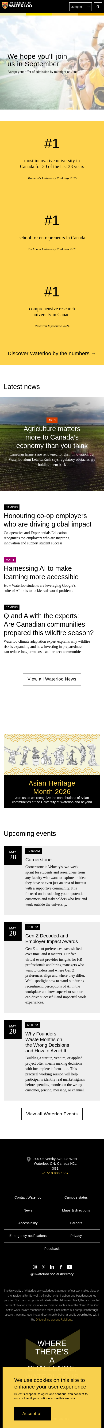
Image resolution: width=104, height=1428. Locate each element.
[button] (80, 7)
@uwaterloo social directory (51, 1274)
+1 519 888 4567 (55, 1173)
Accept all (32, 1413)
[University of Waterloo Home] (17, 6)
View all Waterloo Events (52, 1114)
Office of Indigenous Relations (54, 1319)
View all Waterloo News (52, 679)
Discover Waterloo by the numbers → (52, 353)
